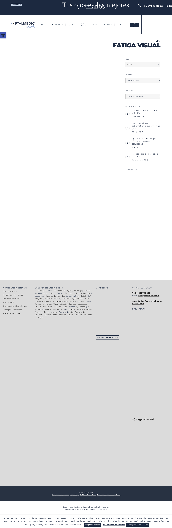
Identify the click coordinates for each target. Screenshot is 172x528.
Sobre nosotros (10, 291)
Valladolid (88, 315)
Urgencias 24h (145, 419)
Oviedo (52, 293)
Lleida (58, 307)
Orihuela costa (58, 290)
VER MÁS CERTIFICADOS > (107, 337)
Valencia (78, 315)
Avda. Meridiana (50, 298)
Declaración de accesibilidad (108, 495)
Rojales (69, 290)
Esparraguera (70, 301)
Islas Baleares (48, 307)
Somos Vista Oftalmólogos (15, 306)
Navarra (54, 312)
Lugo (65, 307)
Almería (86, 290)
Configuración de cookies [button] (138, 525)
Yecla (72, 309)
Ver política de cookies (114, 524)
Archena (38, 312)
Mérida (79, 293)
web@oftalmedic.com (148, 295)
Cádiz (55, 304)
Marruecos (57, 309)
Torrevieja (77, 290)
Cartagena (80, 309)
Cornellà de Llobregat (53, 301)
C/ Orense (80, 307)
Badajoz (87, 293)
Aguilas (89, 309)
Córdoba (63, 304)
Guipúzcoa (82, 304)
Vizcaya (39, 317)
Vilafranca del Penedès (55, 296)
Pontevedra (80, 312)
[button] (3, 35)
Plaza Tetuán (81, 296)
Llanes (45, 293)
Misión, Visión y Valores (13, 295)
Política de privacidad (60, 495)
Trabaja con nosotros (12, 310)
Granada (72, 304)
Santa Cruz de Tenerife (56, 315)
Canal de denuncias (12, 313)
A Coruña (39, 290)
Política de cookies (88, 495)
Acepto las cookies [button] (92, 525)
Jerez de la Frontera (43, 304)
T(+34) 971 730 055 (141, 293)
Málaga (47, 309)
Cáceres (80, 301)
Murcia (46, 312)
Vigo (72, 312)
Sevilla (70, 315)
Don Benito (70, 293)
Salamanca (40, 315)
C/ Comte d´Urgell (67, 298)
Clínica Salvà (8, 302)
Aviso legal (74, 495)
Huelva (38, 307)
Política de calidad (11, 298)
